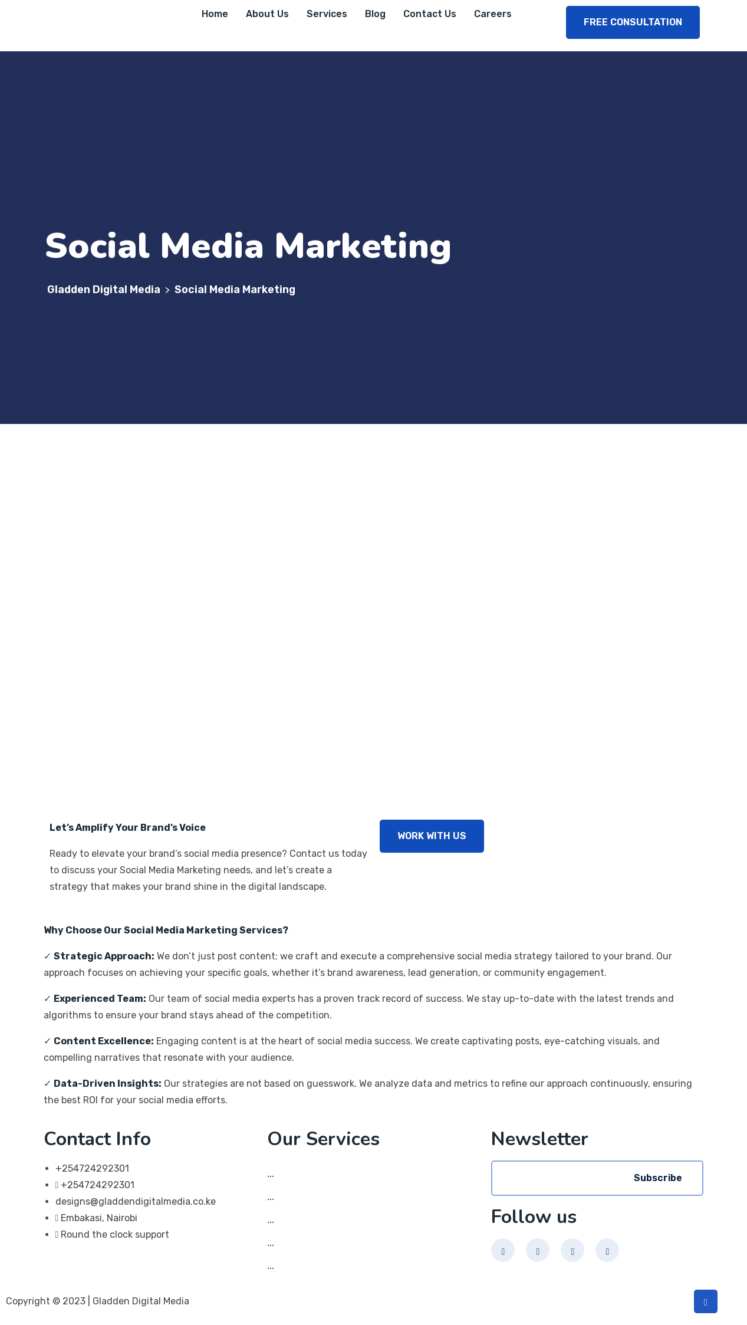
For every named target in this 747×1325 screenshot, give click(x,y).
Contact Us (429, 13)
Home (215, 13)
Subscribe (658, 1177)
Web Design (305, 1198)
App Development (319, 1221)
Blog (375, 13)
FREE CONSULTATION (633, 22)
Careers (493, 13)
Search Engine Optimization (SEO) (355, 1267)
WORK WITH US (431, 835)
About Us (267, 13)
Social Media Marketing (330, 1175)
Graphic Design (313, 1244)
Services (327, 13)
